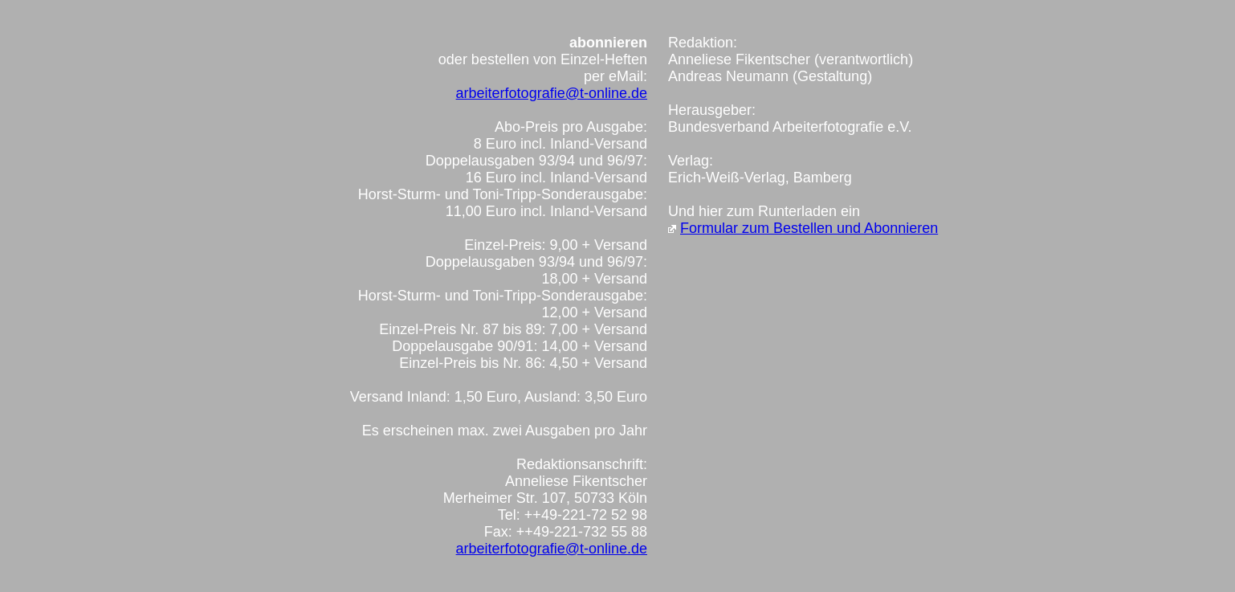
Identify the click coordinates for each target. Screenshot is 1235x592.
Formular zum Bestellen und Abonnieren (809, 228)
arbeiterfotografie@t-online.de (551, 93)
